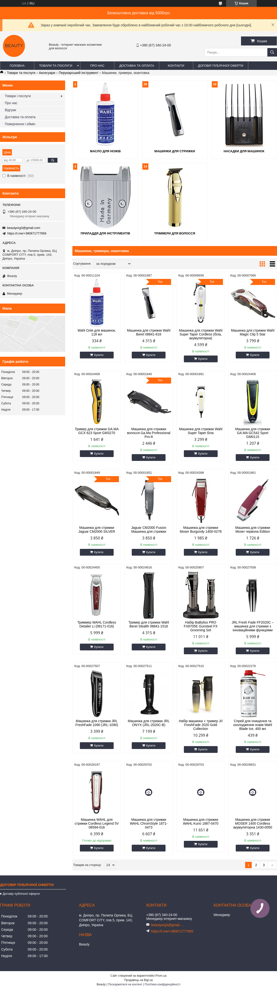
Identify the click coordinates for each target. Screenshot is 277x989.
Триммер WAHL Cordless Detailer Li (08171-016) (96, 624)
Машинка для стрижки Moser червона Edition (252, 529)
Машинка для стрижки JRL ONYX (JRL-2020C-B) (149, 723)
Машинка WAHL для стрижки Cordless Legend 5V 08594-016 (97, 823)
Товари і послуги (18, 96)
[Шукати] (272, 52)
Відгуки (10, 110)
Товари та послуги (55, 65)
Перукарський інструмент (78, 73)
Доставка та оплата (136, 65)
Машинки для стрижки (174, 151)
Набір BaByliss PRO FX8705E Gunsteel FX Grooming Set (201, 626)
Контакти (176, 65)
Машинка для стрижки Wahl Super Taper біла (200, 431)
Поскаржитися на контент (125, 984)
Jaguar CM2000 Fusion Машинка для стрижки (148, 529)
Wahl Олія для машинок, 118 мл (97, 332)
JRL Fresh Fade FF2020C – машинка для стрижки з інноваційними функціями (253, 626)
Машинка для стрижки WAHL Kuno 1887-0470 (200, 821)
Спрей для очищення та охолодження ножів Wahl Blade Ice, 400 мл (252, 725)
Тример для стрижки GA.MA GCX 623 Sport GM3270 (97, 431)
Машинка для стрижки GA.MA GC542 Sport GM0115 (252, 433)
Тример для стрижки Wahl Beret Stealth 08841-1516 (148, 624)
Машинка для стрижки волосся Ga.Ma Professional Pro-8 (148, 433)
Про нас (97, 65)
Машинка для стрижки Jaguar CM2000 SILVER (96, 529)
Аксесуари (47, 73)
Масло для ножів (105, 151)
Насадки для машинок (244, 151)
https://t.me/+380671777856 (26, 233)
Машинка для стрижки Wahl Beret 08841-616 (148, 332)
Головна (17, 65)
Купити (98, 355)
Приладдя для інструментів (105, 233)
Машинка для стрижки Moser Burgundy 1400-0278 (201, 529)
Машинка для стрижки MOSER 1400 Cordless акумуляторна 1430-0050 (252, 823)
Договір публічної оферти (220, 65)
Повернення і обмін (20, 124)
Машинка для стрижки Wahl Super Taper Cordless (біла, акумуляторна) (200, 334)
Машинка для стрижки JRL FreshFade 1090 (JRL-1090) (96, 723)
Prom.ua (161, 975)
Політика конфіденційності (162, 984)
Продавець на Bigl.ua (138, 980)
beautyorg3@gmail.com (23, 228)
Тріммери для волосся (174, 233)
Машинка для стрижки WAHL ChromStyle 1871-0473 (148, 823)
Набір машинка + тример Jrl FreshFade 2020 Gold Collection (200, 725)
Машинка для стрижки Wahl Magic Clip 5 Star (252, 332)
